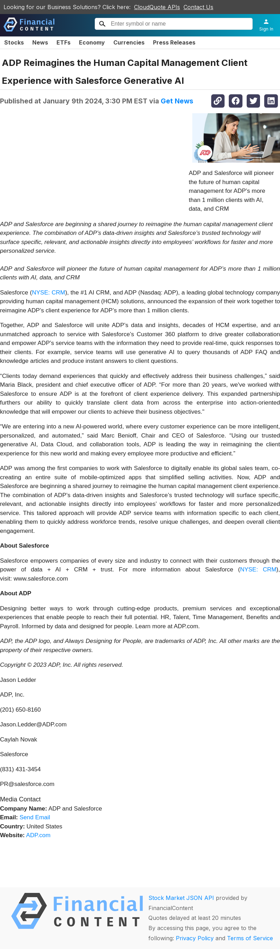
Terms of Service (250, 938)
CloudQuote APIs (157, 7)
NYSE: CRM (48, 292)
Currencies (129, 42)
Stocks (14, 42)
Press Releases (174, 42)
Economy (92, 42)
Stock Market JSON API (181, 897)
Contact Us (198, 7)
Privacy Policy (195, 938)
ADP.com (38, 835)
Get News (177, 101)
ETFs (63, 42)
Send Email (35, 817)
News (40, 42)
